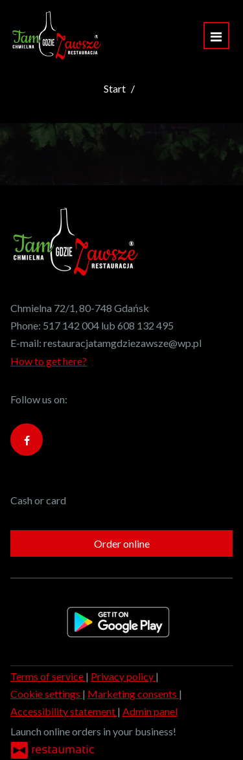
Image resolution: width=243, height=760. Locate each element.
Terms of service (48, 676)
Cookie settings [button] (46, 693)
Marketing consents (133, 693)
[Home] (56, 35)
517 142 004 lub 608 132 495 (108, 325)
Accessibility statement (63, 711)
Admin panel (150, 711)
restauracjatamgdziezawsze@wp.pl (122, 343)
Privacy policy (123, 676)
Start (115, 88)
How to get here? (48, 361)
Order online (122, 543)
